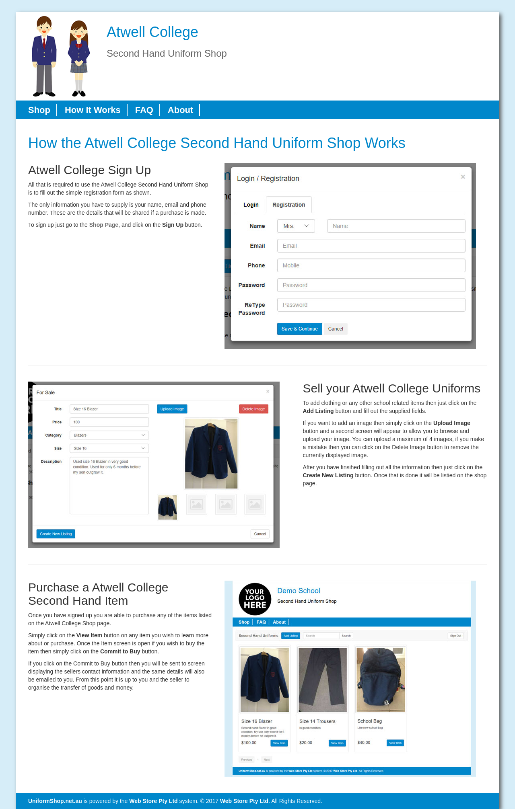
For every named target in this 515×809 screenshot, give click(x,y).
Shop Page (103, 225)
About (181, 110)
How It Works (93, 110)
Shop (39, 110)
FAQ (144, 110)
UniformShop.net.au (55, 801)
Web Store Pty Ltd (153, 801)
